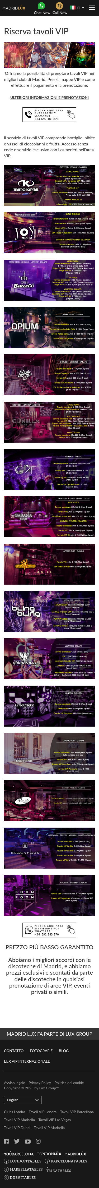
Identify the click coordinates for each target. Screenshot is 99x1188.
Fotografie (41, 1050)
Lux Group (47, 1088)
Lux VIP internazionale (27, 1061)
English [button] (23, 1099)
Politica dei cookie (69, 1082)
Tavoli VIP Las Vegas (54, 1119)
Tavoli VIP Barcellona (77, 1111)
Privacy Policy (40, 1082)
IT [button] (77, 7)
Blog (64, 1050)
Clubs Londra (14, 1111)
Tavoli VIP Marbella (19, 1119)
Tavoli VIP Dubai (17, 1127)
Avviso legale (14, 1082)
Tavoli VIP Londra (42, 1111)
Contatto (13, 1050)
